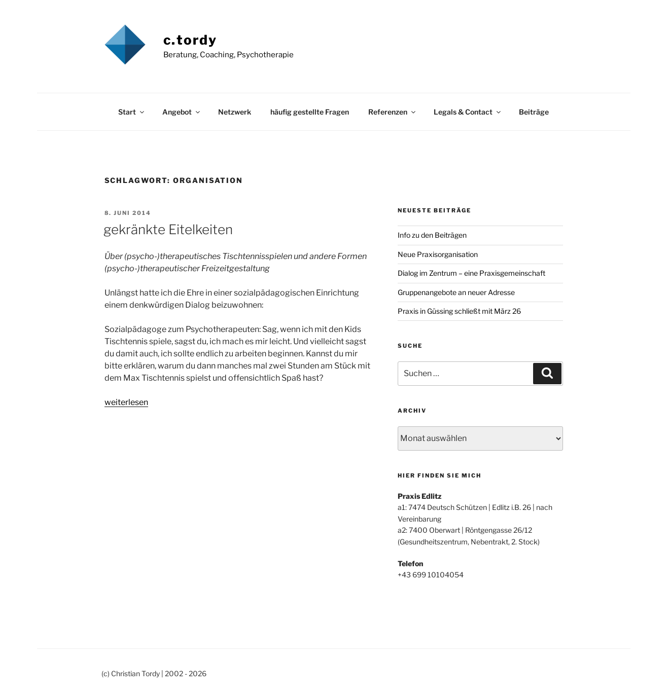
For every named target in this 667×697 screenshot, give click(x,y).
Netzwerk (234, 111)
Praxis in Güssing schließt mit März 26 (459, 311)
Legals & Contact (468, 111)
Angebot (181, 111)
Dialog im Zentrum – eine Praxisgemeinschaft (471, 273)
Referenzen (392, 111)
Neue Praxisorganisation (438, 254)
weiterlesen (126, 402)
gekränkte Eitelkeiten (168, 229)
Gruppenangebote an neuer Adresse (456, 292)
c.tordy (190, 40)
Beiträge (534, 111)
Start (132, 111)
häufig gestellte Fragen (309, 111)
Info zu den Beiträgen (432, 235)
